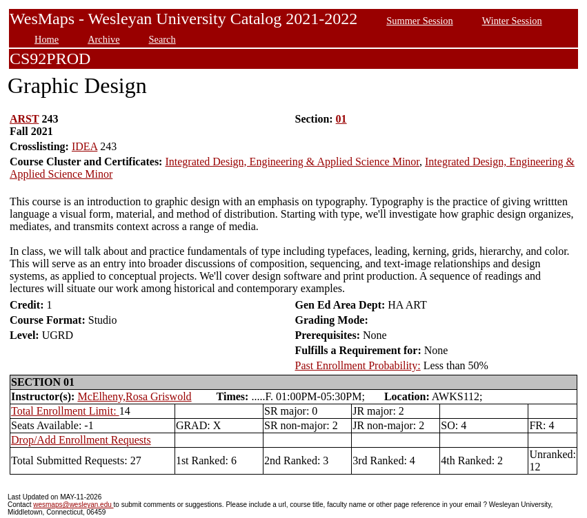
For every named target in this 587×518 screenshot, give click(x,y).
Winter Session (512, 20)
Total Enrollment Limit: (65, 411)
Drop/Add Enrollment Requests (81, 440)
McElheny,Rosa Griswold (134, 396)
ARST (24, 119)
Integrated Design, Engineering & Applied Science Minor (292, 161)
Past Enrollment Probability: (358, 365)
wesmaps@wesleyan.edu (73, 504)
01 (341, 119)
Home (46, 39)
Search (162, 39)
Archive (103, 39)
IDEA (84, 146)
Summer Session (419, 20)
